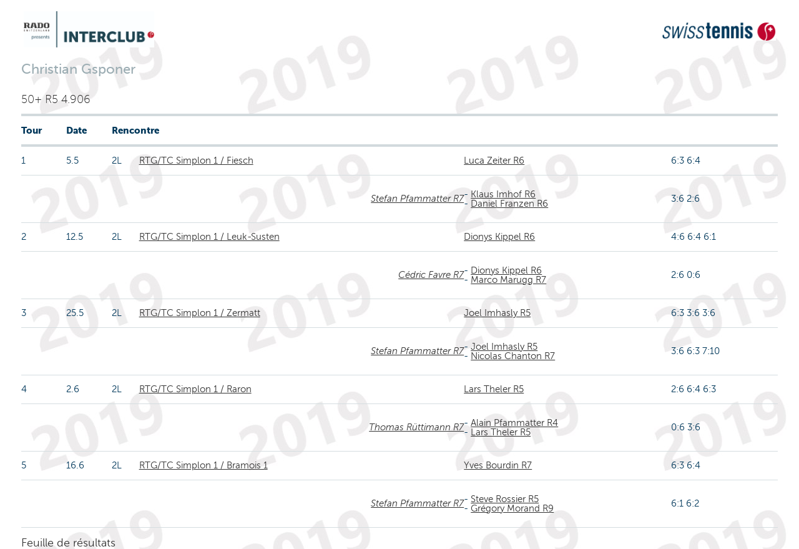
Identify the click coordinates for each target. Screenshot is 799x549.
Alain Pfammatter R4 (514, 423)
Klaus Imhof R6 (503, 194)
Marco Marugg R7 (508, 280)
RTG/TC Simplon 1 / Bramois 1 (203, 465)
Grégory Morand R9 (512, 508)
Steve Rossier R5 (505, 499)
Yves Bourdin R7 (498, 465)
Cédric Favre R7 (431, 275)
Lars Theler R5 (494, 389)
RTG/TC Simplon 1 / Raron (195, 389)
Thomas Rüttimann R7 (416, 427)
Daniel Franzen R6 (509, 204)
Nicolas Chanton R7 (513, 356)
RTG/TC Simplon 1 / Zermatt (199, 313)
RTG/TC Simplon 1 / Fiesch (196, 161)
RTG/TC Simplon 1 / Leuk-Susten (209, 237)
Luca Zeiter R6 (494, 161)
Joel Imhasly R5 (497, 313)
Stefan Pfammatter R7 (417, 199)
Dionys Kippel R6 (499, 237)
